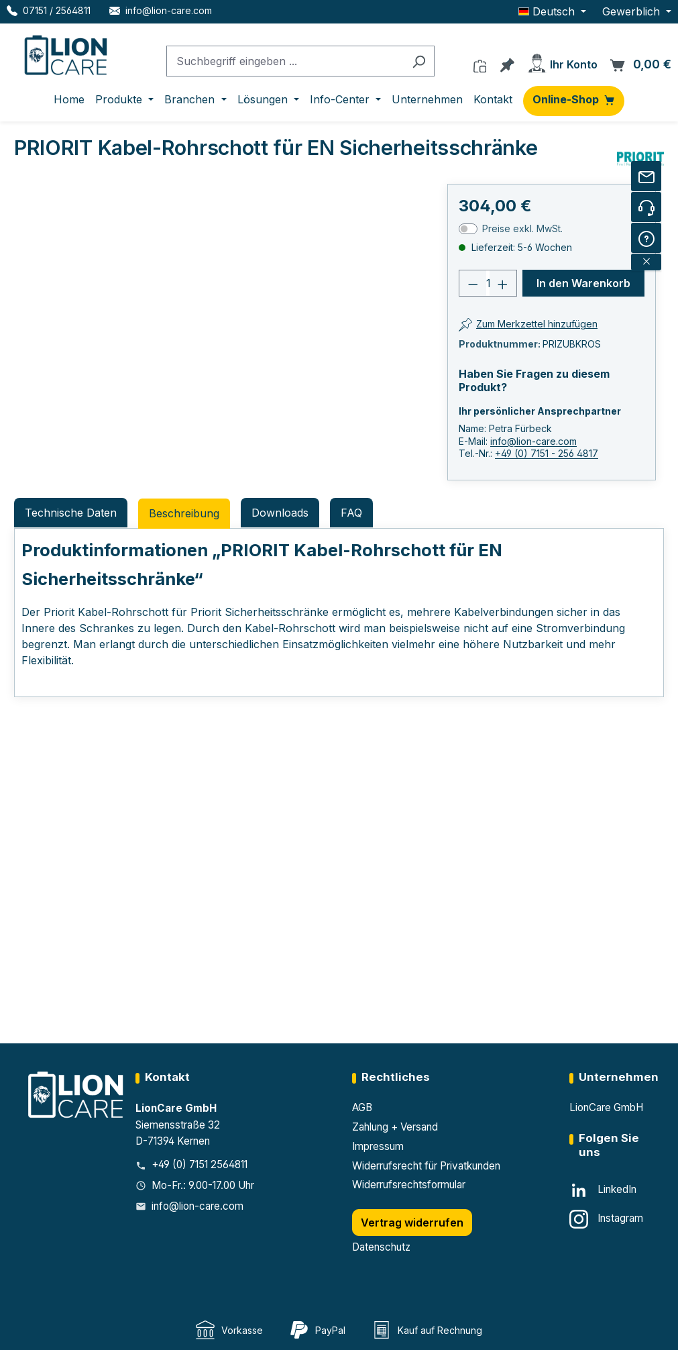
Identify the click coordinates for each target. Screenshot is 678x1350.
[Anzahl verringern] (473, 283)
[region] (145, 335)
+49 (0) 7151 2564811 (199, 1164)
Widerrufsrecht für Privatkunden (426, 1165)
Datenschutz (381, 1247)
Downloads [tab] (279, 512)
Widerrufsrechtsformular (408, 1184)
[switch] (468, 228)
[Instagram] (606, 1219)
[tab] (184, 514)
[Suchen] (419, 61)
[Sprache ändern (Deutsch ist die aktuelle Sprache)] (552, 11)
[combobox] (285, 61)
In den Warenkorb (583, 283)
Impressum (378, 1146)
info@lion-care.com (533, 441)
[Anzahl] (488, 283)
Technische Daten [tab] (71, 512)
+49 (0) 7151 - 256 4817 (546, 453)
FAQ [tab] (351, 512)
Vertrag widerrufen (412, 1222)
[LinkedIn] (602, 1190)
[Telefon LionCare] (49, 10)
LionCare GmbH (606, 1107)
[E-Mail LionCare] (160, 10)
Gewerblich (632, 11)
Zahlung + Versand (395, 1127)
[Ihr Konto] (562, 60)
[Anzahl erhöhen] (503, 283)
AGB (362, 1107)
